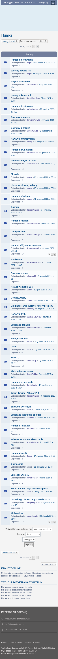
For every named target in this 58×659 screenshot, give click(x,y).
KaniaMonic (31, 84)
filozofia (15, 174)
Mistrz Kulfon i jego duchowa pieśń (29, 488)
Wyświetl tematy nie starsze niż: (29, 529)
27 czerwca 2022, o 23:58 (44, 188)
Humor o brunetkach (22, 149)
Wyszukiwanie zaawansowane (45, 41)
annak (29, 290)
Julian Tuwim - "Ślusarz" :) (25, 393)
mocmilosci (31, 516)
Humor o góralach (20, 196)
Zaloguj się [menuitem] (43, 2)
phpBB (23, 648)
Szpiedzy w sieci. (20, 475)
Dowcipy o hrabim (20, 128)
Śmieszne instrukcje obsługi (26, 415)
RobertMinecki (32, 210)
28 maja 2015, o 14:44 (46, 418)
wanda (29, 341)
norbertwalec (32, 109)
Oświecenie (17, 464)
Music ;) (15, 357)
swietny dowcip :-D (21, 70)
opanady (30, 309)
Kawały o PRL (18, 314)
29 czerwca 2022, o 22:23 (44, 177)
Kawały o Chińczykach (23, 139)
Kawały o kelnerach (21, 95)
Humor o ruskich (19, 220)
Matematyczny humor (22, 371)
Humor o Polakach (20, 425)
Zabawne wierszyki (21, 406)
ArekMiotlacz (32, 442)
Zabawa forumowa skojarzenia (27, 439)
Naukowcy (16, 259)
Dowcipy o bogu (19, 273)
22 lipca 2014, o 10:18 (43, 467)
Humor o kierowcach (22, 60)
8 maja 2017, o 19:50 (45, 309)
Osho (14, 346)
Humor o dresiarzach (22, 106)
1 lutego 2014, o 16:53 (42, 491)
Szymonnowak (32, 248)
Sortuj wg (28, 534)
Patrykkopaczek (33, 502)
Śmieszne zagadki (20, 325)
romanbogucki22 (33, 262)
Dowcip (15, 207)
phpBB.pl (32, 654)
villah (28, 349)
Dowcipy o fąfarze (20, 117)
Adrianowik (31, 478)
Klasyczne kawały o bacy (24, 185)
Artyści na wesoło (20, 81)
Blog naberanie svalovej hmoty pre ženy (32, 306)
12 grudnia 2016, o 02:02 (43, 349)
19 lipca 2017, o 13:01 (43, 290)
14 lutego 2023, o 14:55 (44, 142)
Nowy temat (9, 41)
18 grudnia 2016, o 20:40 (44, 341)
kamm (29, 301)
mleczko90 (31, 276)
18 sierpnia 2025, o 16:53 (43, 74)
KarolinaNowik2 (33, 120)
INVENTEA (32, 651)
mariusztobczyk (33, 234)
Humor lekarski (19, 453)
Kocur (29, 456)
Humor (6, 35)
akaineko (30, 418)
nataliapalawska (33, 317)
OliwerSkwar (32, 163)
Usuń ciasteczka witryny (14, 624)
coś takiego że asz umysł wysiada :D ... (31, 499)
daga (28, 63)
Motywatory (17, 513)
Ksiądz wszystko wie (22, 287)
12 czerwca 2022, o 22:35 (44, 199)
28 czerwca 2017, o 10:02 (44, 301)
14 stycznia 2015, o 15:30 (44, 456)
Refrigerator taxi (19, 338)
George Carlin (18, 231)
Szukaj (41, 41)
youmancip (31, 360)
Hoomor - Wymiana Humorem (26, 245)
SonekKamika (32, 98)
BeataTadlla (31, 374)
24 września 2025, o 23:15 (44, 63)
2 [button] (33, 46)
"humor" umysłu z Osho (23, 160)
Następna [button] (37, 46)
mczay (29, 142)
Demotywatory (18, 298)
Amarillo (30, 429)
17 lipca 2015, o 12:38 (42, 410)
